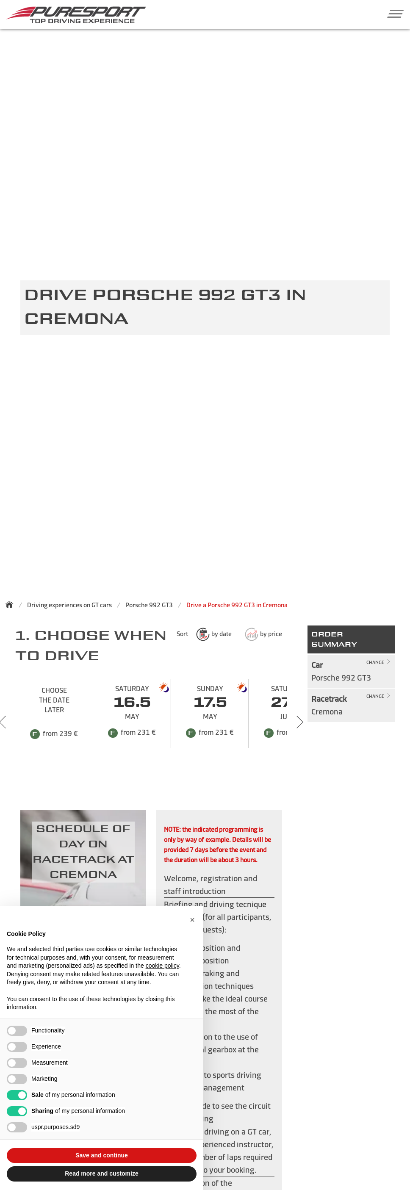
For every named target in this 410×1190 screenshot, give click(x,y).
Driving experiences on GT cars (69, 605)
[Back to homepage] (12, 604)
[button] (392, 13)
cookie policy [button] (162, 965)
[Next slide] (300, 722)
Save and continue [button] (101, 1155)
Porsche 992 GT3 (149, 605)
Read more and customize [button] (102, 1173)
